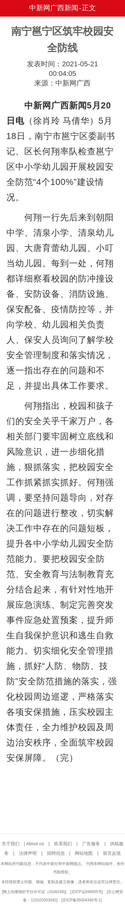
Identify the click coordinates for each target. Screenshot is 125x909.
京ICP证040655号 (86, 892)
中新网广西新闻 (53, 8)
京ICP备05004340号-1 (81, 900)
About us (35, 843)
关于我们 (11, 843)
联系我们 (63, 843)
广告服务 (91, 843)
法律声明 (28, 853)
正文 (89, 8)
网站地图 (84, 853)
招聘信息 (56, 853)
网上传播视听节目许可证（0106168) (34, 892)
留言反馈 (112, 853)
